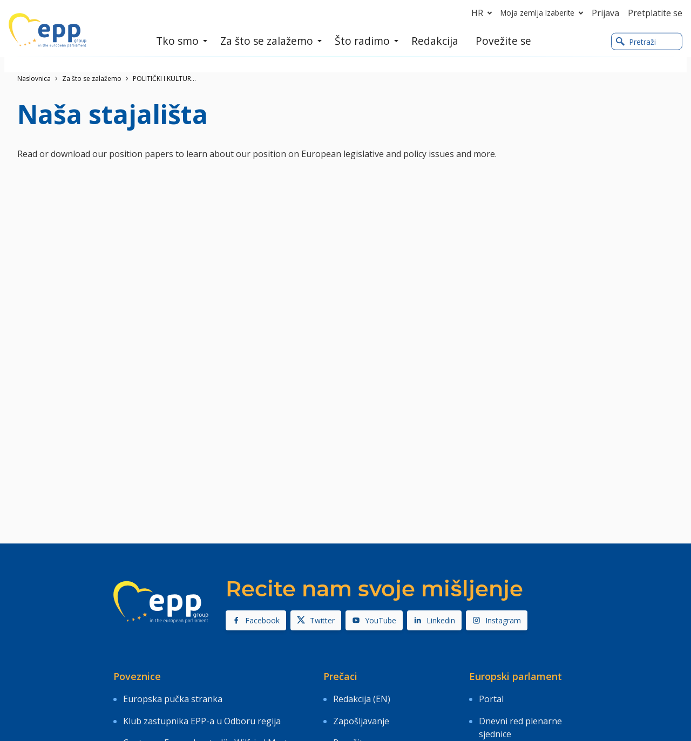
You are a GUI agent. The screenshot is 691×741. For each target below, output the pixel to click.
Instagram (496, 620)
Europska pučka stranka (172, 696)
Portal (491, 696)
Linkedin (434, 620)
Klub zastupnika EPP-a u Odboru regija (202, 711)
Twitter (316, 620)
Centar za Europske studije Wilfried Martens (212, 727)
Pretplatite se (655, 13)
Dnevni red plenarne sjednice (520, 717)
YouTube (374, 620)
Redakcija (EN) (361, 696)
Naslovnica (34, 78)
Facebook (256, 620)
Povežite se (356, 727)
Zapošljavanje (361, 711)
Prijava (605, 13)
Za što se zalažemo (91, 78)
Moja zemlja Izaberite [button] (543, 12)
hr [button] (483, 12)
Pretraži (636, 42)
